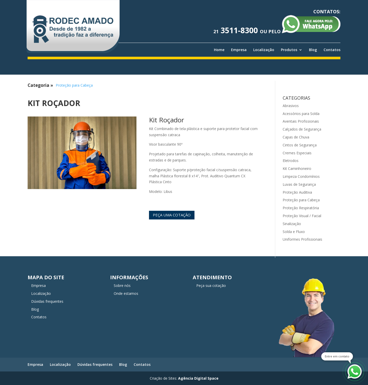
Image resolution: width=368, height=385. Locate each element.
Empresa (239, 50)
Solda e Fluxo (294, 231)
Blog (313, 50)
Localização (263, 50)
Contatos (332, 50)
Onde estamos (126, 293)
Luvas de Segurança (299, 184)
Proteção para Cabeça (74, 85)
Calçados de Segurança (302, 129)
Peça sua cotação (211, 285)
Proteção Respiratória (301, 207)
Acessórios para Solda (301, 113)
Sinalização (292, 223)
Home (219, 50)
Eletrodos (290, 160)
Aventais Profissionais (301, 121)
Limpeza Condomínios (301, 176)
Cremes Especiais (297, 152)
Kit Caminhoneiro (297, 168)
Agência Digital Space (198, 378)
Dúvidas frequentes (47, 301)
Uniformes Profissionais (302, 239)
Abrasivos (291, 105)
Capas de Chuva (296, 137)
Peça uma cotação (172, 214)
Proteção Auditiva (297, 192)
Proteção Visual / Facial (302, 215)
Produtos (289, 50)
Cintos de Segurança (300, 145)
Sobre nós (122, 285)
